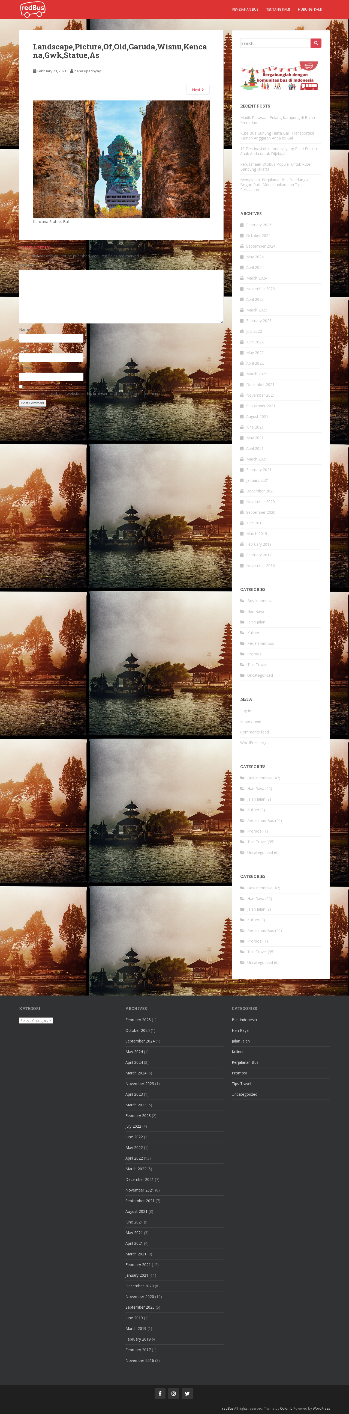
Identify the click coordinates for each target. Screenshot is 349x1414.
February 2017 (259, 554)
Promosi (254, 653)
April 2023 (255, 299)
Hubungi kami (310, 9)
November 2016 (260, 565)
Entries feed (250, 721)
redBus (227, 1408)
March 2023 (256, 310)
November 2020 (260, 501)
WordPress (321, 1408)
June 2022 (255, 341)
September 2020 (260, 512)
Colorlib (286, 1408)
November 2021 (260, 395)
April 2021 (255, 448)
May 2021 (255, 437)
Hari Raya (255, 611)
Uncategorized (260, 675)
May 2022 (255, 352)
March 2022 (256, 373)
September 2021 (260, 405)
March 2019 (256, 533)
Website (26, 367)
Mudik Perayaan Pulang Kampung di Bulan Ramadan (277, 120)
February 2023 (259, 320)
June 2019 (255, 522)
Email (25, 348)
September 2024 (260, 246)
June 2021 (255, 427)
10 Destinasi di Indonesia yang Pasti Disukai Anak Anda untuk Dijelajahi (279, 151)
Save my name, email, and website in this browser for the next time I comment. (89, 393)
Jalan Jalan (256, 622)
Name (26, 329)
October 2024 (258, 235)
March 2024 (256, 278)
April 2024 (255, 267)
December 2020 (260, 491)
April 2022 (255, 363)
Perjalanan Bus (260, 643)
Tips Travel (257, 664)
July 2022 (254, 331)
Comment (29, 265)
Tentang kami (278, 9)
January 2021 (257, 480)
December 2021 (260, 384)
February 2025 (259, 224)
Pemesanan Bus (245, 9)
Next (198, 89)
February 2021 (259, 469)
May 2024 (255, 256)
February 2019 (259, 544)
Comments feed (254, 732)
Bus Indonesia (259, 600)
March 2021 (256, 459)
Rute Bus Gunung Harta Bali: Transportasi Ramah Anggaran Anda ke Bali (277, 135)
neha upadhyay (87, 71)
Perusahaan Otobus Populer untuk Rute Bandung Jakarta (275, 167)
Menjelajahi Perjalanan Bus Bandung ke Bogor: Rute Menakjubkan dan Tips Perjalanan (275, 184)
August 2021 (257, 416)
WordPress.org (253, 742)
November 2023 (260, 288)
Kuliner (253, 632)
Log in (245, 710)
